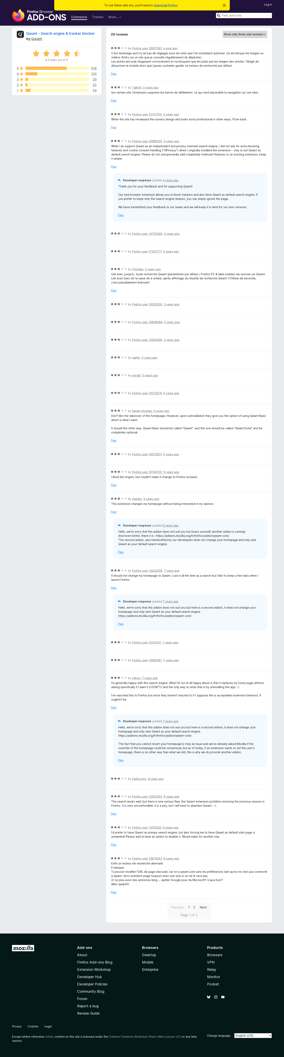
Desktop (149, 955)
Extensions (79, 17)
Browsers (214, 955)
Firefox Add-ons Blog (94, 962)
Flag (113, 73)
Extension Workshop (94, 969)
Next (203, 907)
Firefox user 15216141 (146, 642)
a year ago (170, 48)
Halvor (136, 678)
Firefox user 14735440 (147, 233)
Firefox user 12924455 (147, 796)
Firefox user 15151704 (147, 114)
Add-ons (84, 948)
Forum (82, 999)
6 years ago (171, 393)
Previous (177, 907)
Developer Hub (89, 977)
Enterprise (150, 969)
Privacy (17, 1026)
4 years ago (171, 114)
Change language (218, 1035)
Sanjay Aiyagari (142, 411)
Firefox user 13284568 (147, 339)
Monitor (213, 977)
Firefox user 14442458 (147, 570)
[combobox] (244, 15)
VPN (211, 962)
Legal (47, 1026)
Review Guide (88, 1013)
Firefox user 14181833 (146, 827)
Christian (137, 269)
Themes (98, 17)
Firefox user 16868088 (147, 322)
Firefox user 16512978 (147, 393)
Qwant (36, 39)
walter (136, 357)
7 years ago (172, 570)
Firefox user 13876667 (147, 858)
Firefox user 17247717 (147, 251)
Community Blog (90, 991)
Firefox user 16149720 (147, 472)
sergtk (136, 375)
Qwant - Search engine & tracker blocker (60, 33)
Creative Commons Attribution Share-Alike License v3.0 (145, 1036)
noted (49, 1036)
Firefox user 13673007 (147, 454)
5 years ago (171, 251)
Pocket (213, 984)
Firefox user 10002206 (147, 304)
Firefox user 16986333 (147, 141)
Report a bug (88, 1006)
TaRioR (136, 87)
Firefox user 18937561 (147, 48)
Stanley (137, 498)
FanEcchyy (139, 778)
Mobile (147, 962)
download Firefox (166, 5)
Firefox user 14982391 (147, 660)
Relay (211, 969)
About (82, 955)
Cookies (33, 1026)
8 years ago (156, 778)
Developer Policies (92, 984)
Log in (268, 4)
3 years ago (151, 87)
